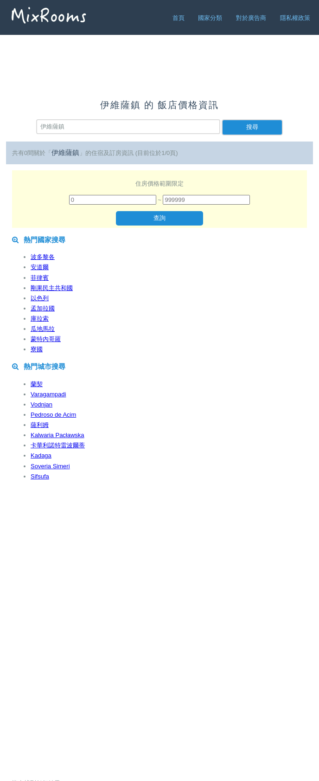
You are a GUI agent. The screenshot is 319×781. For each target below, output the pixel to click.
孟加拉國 (43, 308)
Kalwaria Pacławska (57, 435)
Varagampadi (48, 394)
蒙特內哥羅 (46, 339)
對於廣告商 (251, 17)
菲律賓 (40, 277)
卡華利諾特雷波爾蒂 (58, 445)
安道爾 (40, 267)
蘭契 (37, 384)
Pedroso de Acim (53, 414)
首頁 (178, 17)
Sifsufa (40, 476)
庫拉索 (40, 318)
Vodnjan (41, 404)
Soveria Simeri (50, 466)
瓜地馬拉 (43, 328)
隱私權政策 (295, 17)
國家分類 (210, 17)
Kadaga (41, 455)
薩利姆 (40, 424)
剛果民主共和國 (52, 287)
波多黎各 (43, 256)
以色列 (40, 298)
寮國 (37, 349)
